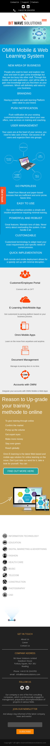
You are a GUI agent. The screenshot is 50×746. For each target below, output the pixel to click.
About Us (25, 639)
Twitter (22, 688)
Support (25, 2)
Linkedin (27, 688)
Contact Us (14, 2)
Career (25, 642)
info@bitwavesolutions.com (28, 674)
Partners (35, 2)
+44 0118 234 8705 (26, 10)
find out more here (21, 471)
